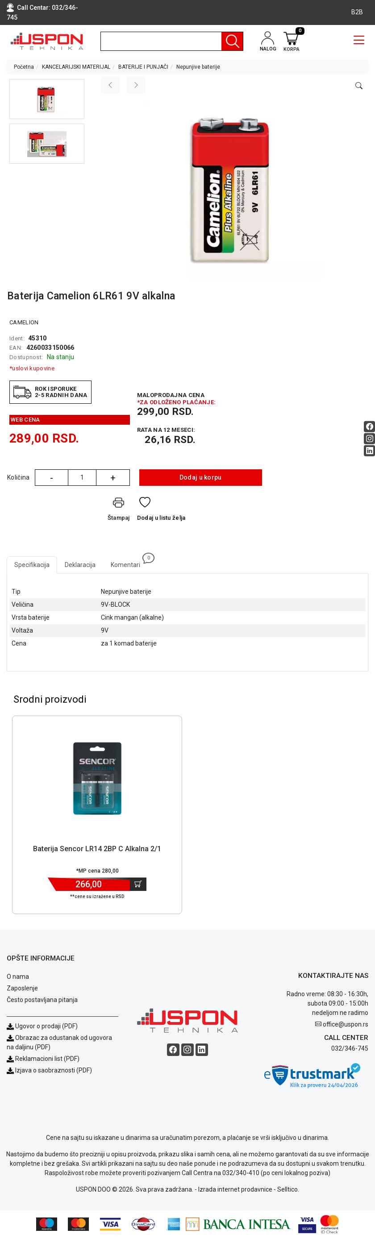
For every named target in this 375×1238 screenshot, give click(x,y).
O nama (18, 976)
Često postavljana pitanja (42, 999)
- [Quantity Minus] (51, 477)
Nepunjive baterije (198, 67)
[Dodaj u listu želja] (161, 511)
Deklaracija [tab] (80, 564)
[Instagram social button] (369, 438)
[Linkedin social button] (369, 450)
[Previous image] (110, 85)
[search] (171, 41)
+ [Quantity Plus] (113, 477)
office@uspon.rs (345, 1024)
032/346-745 (349, 1048)
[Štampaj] (119, 511)
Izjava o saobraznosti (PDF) (53, 1070)
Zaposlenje (22, 988)
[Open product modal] (359, 86)
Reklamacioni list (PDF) (43, 1058)
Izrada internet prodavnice (235, 1189)
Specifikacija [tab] (32, 564)
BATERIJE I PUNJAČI (143, 67)
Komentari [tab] (129, 562)
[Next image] (136, 85)
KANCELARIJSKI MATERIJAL (76, 67)
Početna (24, 67)
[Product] (97, 778)
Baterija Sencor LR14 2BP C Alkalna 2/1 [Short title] (97, 849)
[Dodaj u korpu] (138, 884)
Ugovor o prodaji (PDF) (42, 1026)
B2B (357, 12)
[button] (46, 99)
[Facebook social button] (369, 426)
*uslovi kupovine (31, 368)
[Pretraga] (232, 41)
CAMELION (23, 322)
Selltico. (288, 1189)
